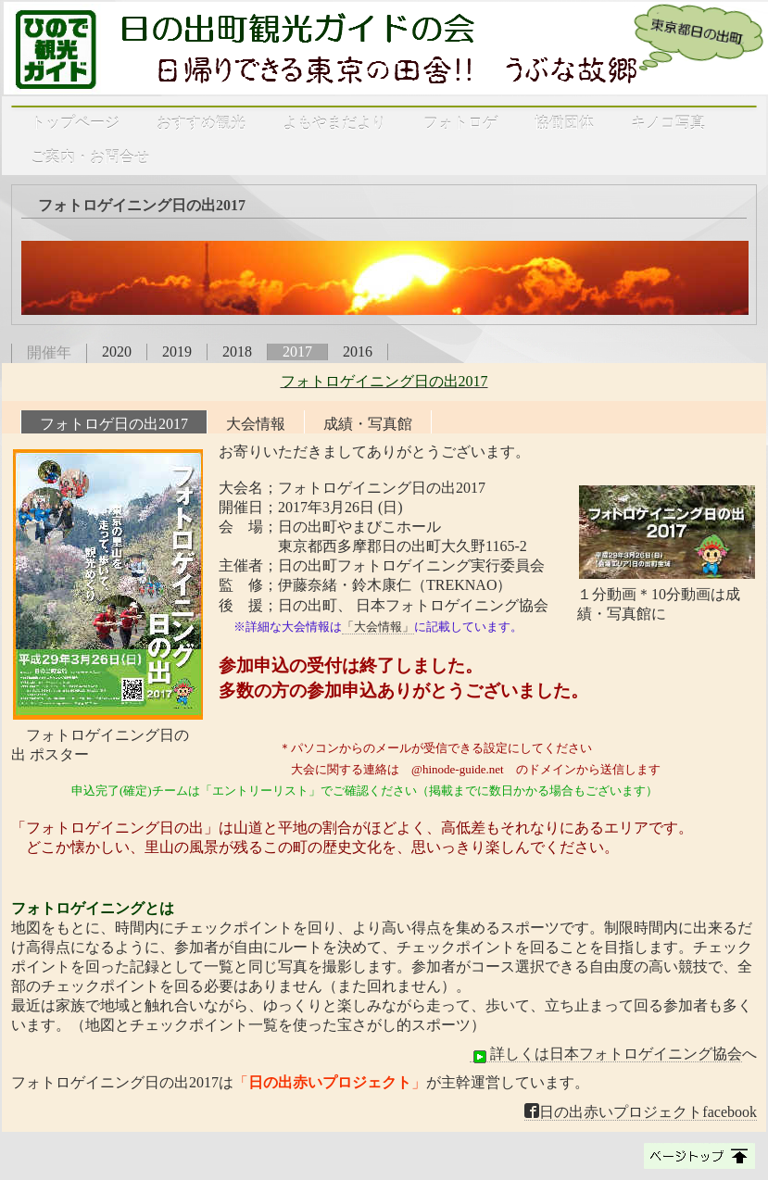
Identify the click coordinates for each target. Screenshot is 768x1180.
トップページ (75, 123)
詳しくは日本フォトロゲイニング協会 (606, 1054)
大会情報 (255, 424)
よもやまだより (334, 123)
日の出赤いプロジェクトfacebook (640, 1112)
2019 (177, 351)
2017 (297, 351)
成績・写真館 (367, 424)
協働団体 (564, 123)
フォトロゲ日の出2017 (114, 424)
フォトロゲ (460, 123)
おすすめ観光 (201, 123)
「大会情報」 (378, 627)
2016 (357, 351)
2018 (237, 351)
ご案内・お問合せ (90, 157)
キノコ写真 (668, 123)
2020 (117, 351)
